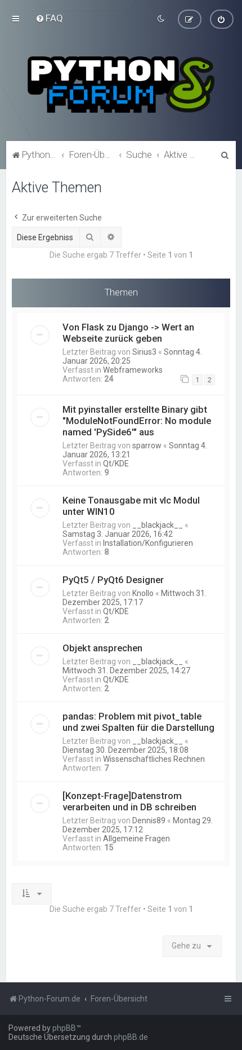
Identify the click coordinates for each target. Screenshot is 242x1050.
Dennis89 (148, 820)
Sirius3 (144, 351)
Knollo (143, 593)
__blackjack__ (157, 525)
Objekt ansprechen (102, 648)
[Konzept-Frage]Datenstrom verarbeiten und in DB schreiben (129, 801)
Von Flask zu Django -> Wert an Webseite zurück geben (128, 332)
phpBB (64, 1028)
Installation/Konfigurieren (148, 543)
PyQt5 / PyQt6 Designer (113, 579)
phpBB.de (131, 1037)
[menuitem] (49, 18)
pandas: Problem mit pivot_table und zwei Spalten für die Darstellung (138, 722)
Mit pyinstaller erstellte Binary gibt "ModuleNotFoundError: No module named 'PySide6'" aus (136, 421)
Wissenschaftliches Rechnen (154, 759)
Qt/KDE (116, 463)
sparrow (147, 445)
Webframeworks (133, 369)
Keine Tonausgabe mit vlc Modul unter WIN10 (131, 506)
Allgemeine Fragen (136, 838)
